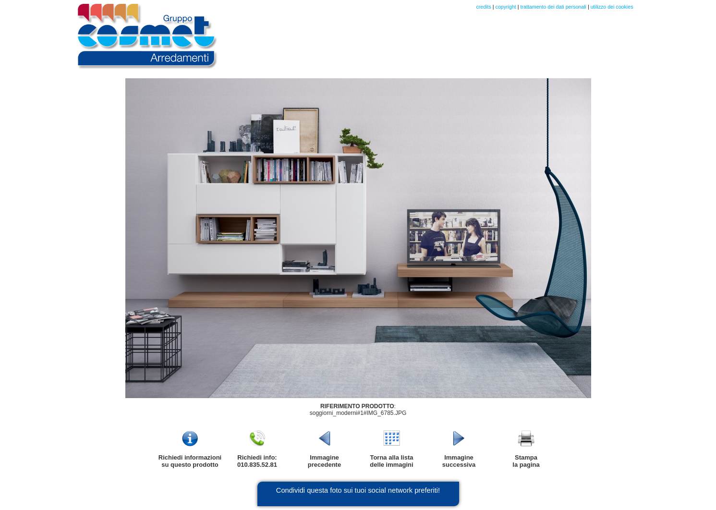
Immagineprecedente (324, 458)
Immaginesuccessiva (458, 458)
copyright (506, 7)
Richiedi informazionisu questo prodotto (189, 458)
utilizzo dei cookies (612, 7)
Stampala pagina (525, 458)
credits (483, 7)
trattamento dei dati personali (553, 7)
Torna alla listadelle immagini (391, 458)
